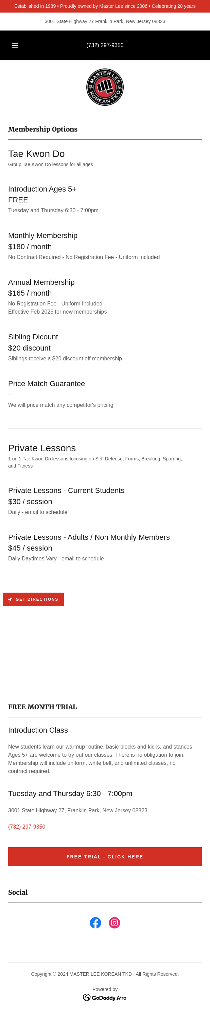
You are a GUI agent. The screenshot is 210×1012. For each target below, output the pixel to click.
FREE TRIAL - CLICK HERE (105, 856)
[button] (17, 45)
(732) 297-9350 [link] (104, 45)
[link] (105, 87)
